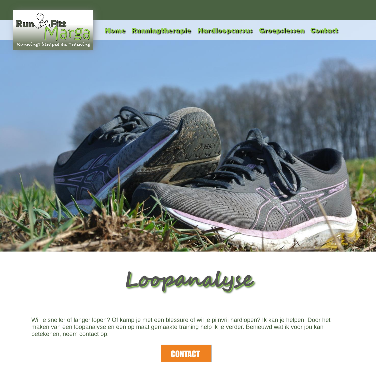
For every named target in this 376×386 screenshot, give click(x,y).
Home (115, 30)
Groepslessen (281, 30)
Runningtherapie (161, 30)
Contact (324, 30)
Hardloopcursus (225, 30)
